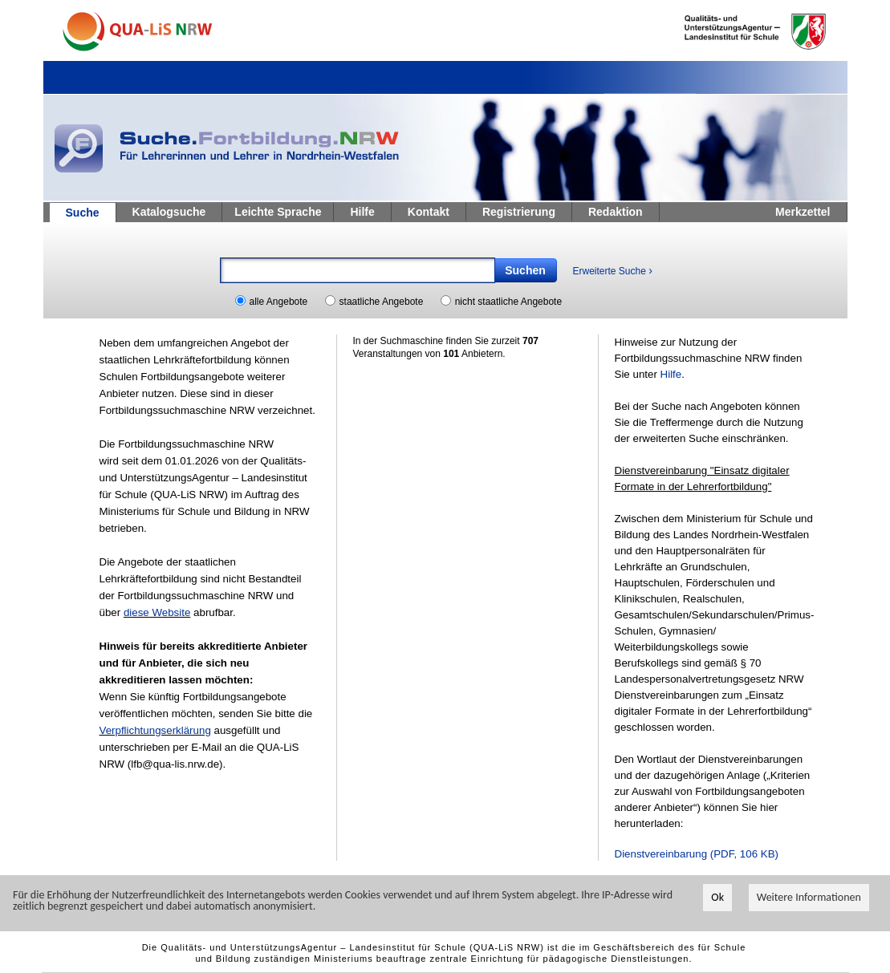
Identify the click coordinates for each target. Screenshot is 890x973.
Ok (717, 898)
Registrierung (518, 211)
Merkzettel (802, 211)
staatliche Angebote (381, 301)
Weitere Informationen (809, 898)
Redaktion (615, 211)
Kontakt (428, 211)
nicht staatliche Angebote (508, 301)
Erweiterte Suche (612, 270)
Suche (83, 212)
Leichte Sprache (277, 211)
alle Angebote (279, 301)
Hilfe (362, 211)
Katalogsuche (169, 211)
